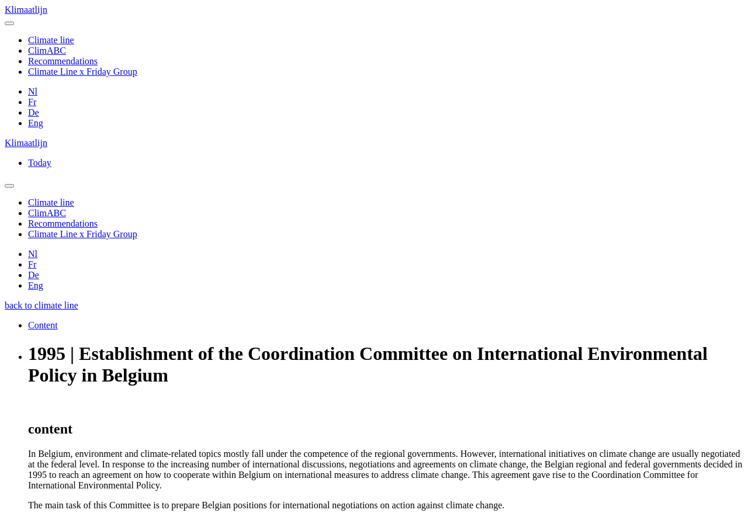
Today (39, 163)
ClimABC (47, 51)
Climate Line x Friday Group (82, 72)
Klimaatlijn (26, 10)
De (33, 112)
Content (43, 325)
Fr (32, 102)
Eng (35, 123)
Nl (32, 91)
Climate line (51, 40)
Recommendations (63, 61)
